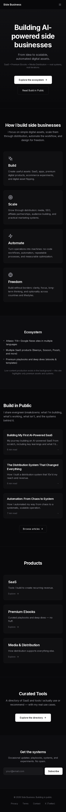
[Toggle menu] (60, 4)
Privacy (14, 803)
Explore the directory (33, 717)
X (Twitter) (50, 803)
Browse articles (33, 528)
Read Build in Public (33, 90)
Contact (36, 803)
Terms (25, 803)
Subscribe (53, 771)
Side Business (12, 4)
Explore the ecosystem (33, 79)
